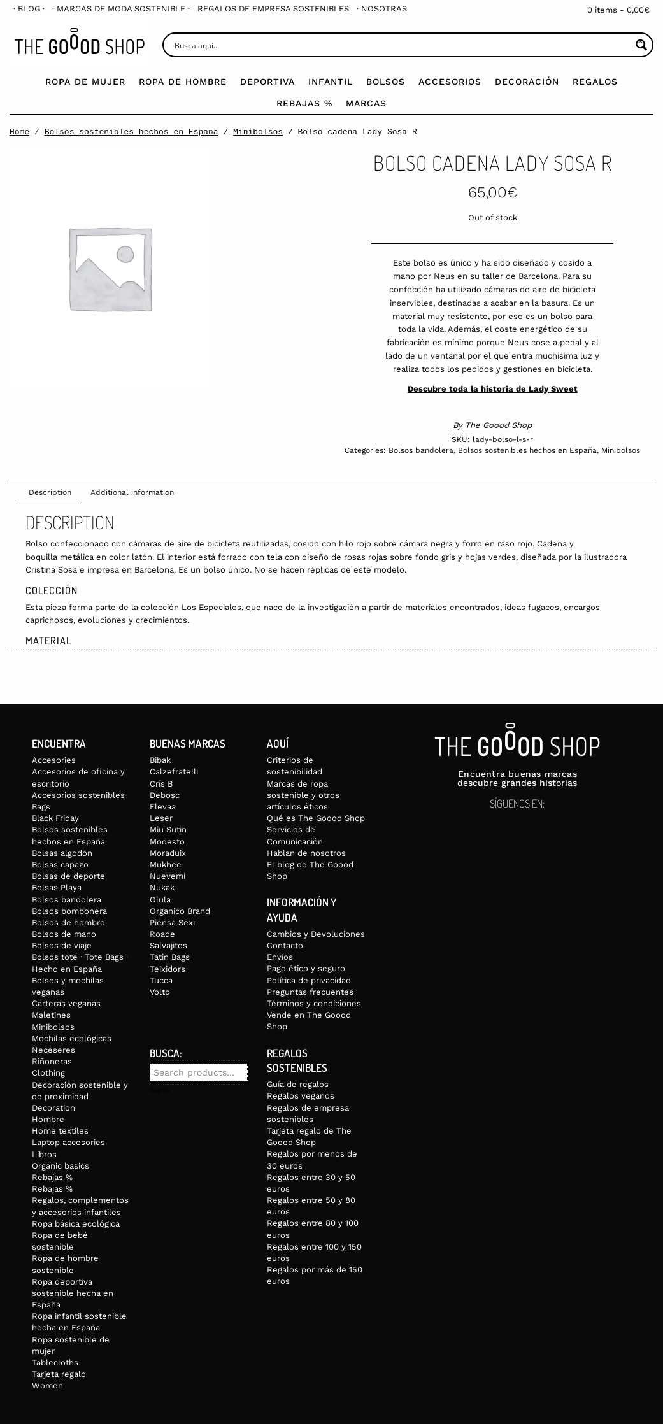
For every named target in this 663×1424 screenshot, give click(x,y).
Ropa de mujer (85, 81)
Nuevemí (167, 876)
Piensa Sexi (172, 922)
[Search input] (401, 45)
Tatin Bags (170, 957)
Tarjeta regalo (59, 1374)
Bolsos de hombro (68, 922)
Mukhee (166, 864)
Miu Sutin (168, 829)
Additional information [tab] (132, 492)
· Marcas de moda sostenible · (121, 8)
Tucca (161, 980)
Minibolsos (258, 132)
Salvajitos (168, 945)
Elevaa (163, 806)
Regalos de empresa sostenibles (273, 8)
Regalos (595, 81)
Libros (44, 1154)
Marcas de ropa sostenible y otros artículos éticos (303, 795)
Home (19, 132)
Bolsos (385, 81)
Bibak (160, 760)
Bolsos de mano (64, 934)
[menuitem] (29, 8)
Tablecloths (55, 1362)
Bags (41, 806)
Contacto (285, 945)
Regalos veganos (300, 1095)
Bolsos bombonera (69, 911)
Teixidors (167, 969)
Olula (160, 899)
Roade (162, 934)
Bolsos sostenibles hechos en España (131, 132)
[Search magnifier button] (641, 45)
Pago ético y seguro (306, 968)
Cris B (161, 783)
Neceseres (53, 1050)
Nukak (162, 887)
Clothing (48, 1073)
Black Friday (55, 818)
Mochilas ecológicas (71, 1038)
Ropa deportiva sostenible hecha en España (72, 1293)
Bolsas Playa (57, 887)
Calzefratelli (174, 771)
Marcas (366, 103)
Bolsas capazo (60, 864)
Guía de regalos (298, 1084)
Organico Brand (180, 911)
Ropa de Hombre (183, 81)
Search (160, 1091)
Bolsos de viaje (62, 945)
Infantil (330, 81)
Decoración (527, 81)
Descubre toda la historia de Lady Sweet (493, 389)
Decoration (53, 1108)
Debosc (165, 795)
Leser (161, 818)
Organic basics (60, 1166)
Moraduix (168, 853)
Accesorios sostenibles (78, 795)
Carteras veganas (66, 1003)
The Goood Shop (498, 425)
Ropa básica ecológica (76, 1223)
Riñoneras (52, 1061)
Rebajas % (304, 103)
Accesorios (449, 81)
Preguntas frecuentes (310, 992)
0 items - (618, 10)
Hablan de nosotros (306, 853)
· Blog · (29, 8)
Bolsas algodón (62, 853)
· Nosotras (382, 8)
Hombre (48, 1119)
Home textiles (60, 1131)
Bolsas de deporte (68, 876)
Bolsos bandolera (421, 450)
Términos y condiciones (314, 1003)
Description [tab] (50, 492)
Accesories (54, 760)
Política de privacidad (309, 980)
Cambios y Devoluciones (316, 934)
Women (47, 1385)
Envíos (280, 957)
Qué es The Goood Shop (316, 818)
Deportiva (267, 81)
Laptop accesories (68, 1142)
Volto (160, 992)
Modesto (167, 841)
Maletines (51, 1015)
